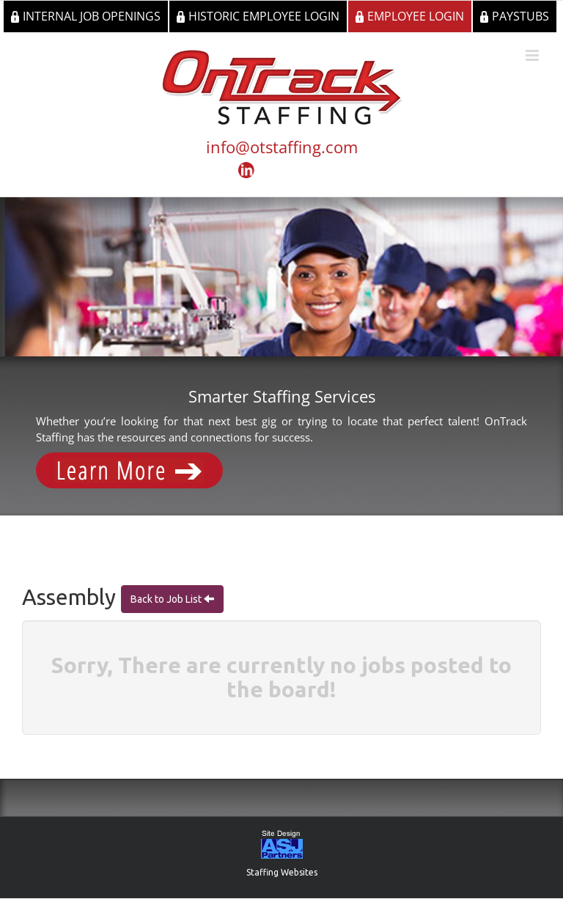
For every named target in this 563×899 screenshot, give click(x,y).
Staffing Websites (281, 872)
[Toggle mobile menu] (533, 55)
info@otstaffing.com (282, 147)
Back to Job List (167, 599)
